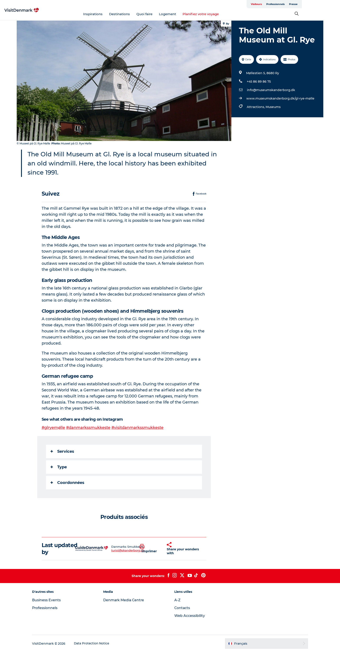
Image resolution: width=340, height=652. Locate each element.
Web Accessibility (189, 616)
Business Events (50, 600)
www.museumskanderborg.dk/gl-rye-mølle (280, 98)
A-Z (177, 600)
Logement (186, 14)
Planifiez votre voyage (220, 14)
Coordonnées (68, 482)
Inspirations (112, 14)
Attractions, (256, 107)
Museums (272, 107)
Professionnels (301, 4)
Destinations (138, 14)
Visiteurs (281, 4)
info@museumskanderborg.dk (271, 90)
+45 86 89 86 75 (259, 81)
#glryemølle (53, 427)
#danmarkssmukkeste (89, 427)
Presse (318, 4)
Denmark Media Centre (126, 600)
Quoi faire (163, 14)
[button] (150, 548)
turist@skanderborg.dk (128, 550)
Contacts (182, 608)
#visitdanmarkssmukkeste (138, 427)
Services (62, 451)
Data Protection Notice (95, 643)
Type (59, 467)
